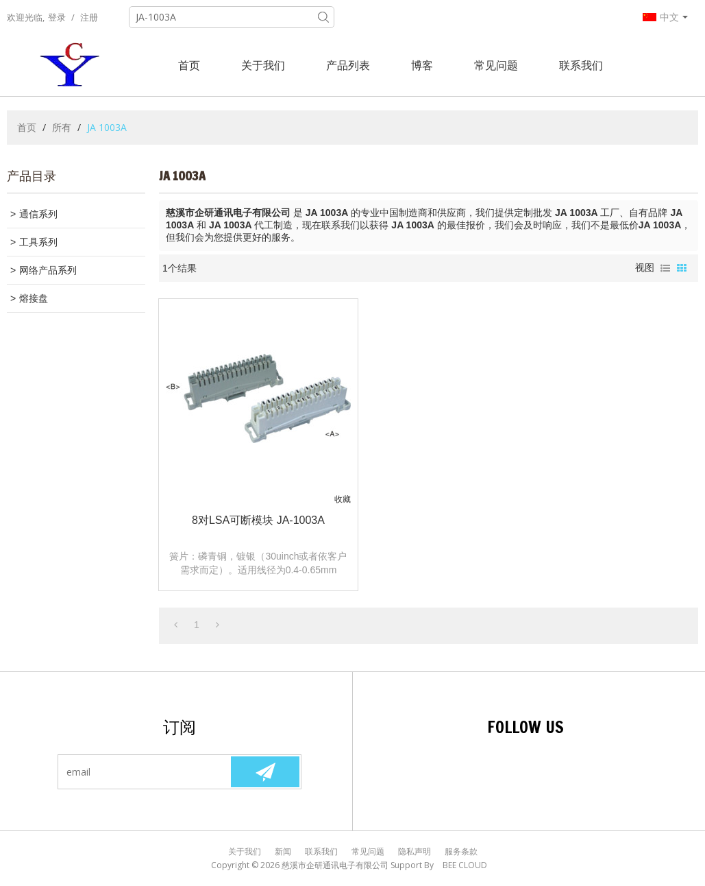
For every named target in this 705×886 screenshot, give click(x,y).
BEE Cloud (465, 865)
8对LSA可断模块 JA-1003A (258, 520)
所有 (61, 127)
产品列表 (348, 65)
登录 (57, 17)
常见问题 (496, 65)
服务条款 (461, 851)
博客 (422, 65)
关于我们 (263, 65)
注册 (89, 17)
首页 (189, 65)
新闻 (283, 851)
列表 (665, 268)
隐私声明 (414, 851)
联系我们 (581, 65)
